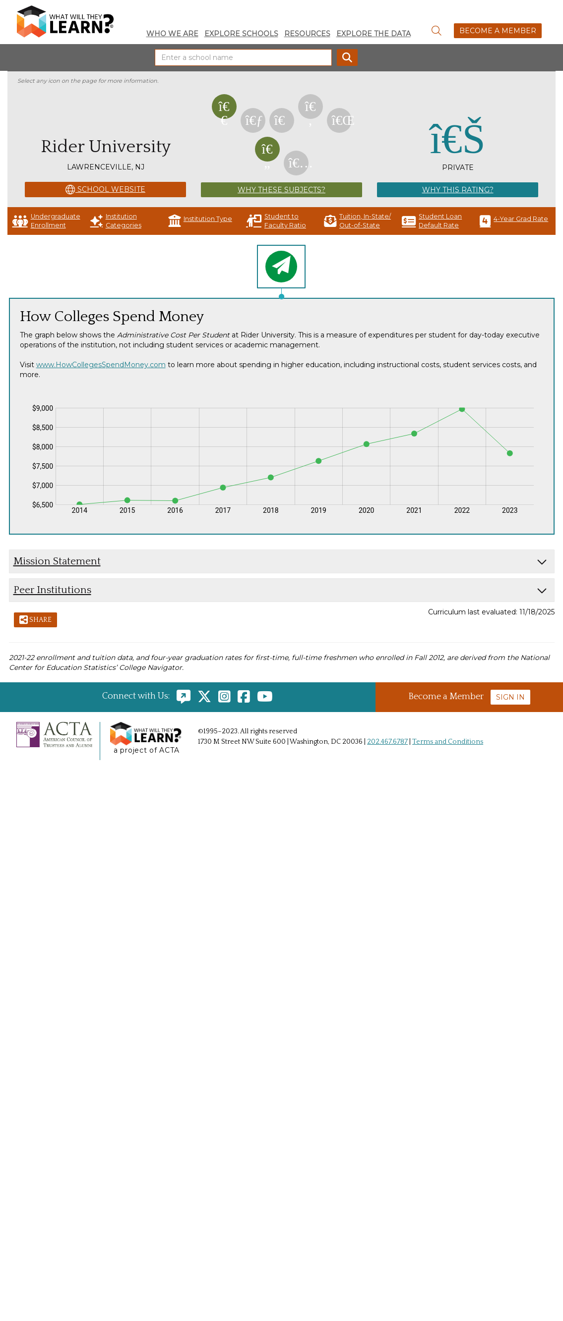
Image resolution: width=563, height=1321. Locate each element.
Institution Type (200, 221)
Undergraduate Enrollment (46, 221)
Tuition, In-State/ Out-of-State (357, 221)
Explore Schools (241, 33)
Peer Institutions (52, 590)
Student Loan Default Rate (432, 221)
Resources (307, 33)
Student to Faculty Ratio (276, 221)
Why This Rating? (458, 189)
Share (35, 620)
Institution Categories (115, 221)
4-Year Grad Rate (514, 221)
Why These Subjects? (281, 189)
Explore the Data (373, 33)
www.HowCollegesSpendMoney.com (101, 364)
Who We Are (172, 33)
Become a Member (497, 30)
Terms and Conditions (447, 742)
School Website (105, 190)
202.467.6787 (387, 742)
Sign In (510, 697)
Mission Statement (57, 561)
